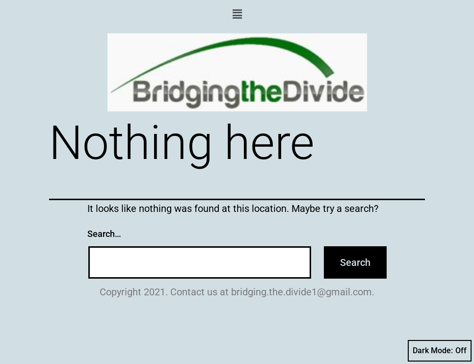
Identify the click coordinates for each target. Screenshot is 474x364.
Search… (104, 234)
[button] (237, 14)
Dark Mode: (440, 351)
